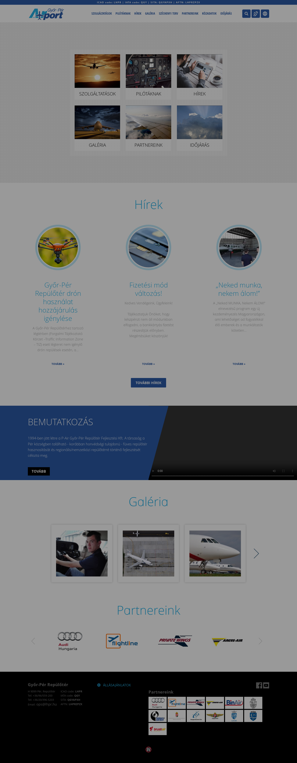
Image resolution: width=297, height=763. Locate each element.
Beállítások (164, 394)
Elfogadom (132, 394)
